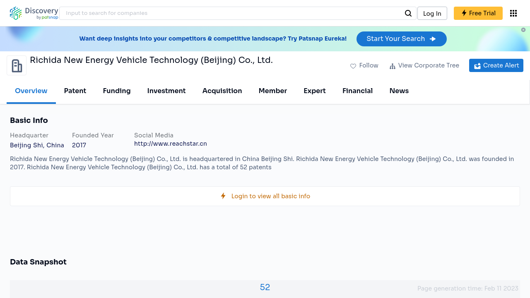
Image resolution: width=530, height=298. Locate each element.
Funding (116, 91)
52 (265, 287)
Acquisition (222, 91)
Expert (315, 91)
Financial (357, 91)
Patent (75, 91)
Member (273, 91)
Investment (166, 91)
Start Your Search (401, 38)
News (399, 91)
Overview (31, 91)
